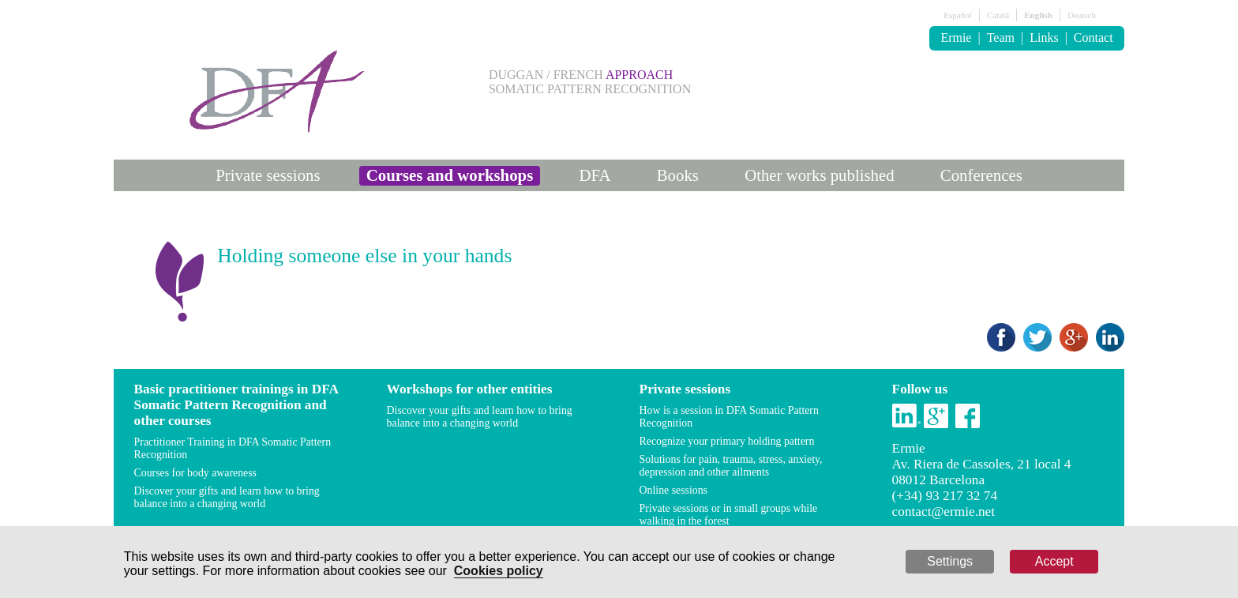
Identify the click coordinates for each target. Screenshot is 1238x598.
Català (998, 15)
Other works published (819, 175)
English (1038, 15)
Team (1001, 37)
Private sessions (268, 175)
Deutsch (1081, 15)
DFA (594, 175)
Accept (1054, 561)
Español (957, 15)
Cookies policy (498, 570)
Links (1044, 37)
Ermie (955, 37)
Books (678, 175)
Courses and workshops (450, 175)
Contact (1093, 37)
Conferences (981, 175)
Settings (950, 561)
